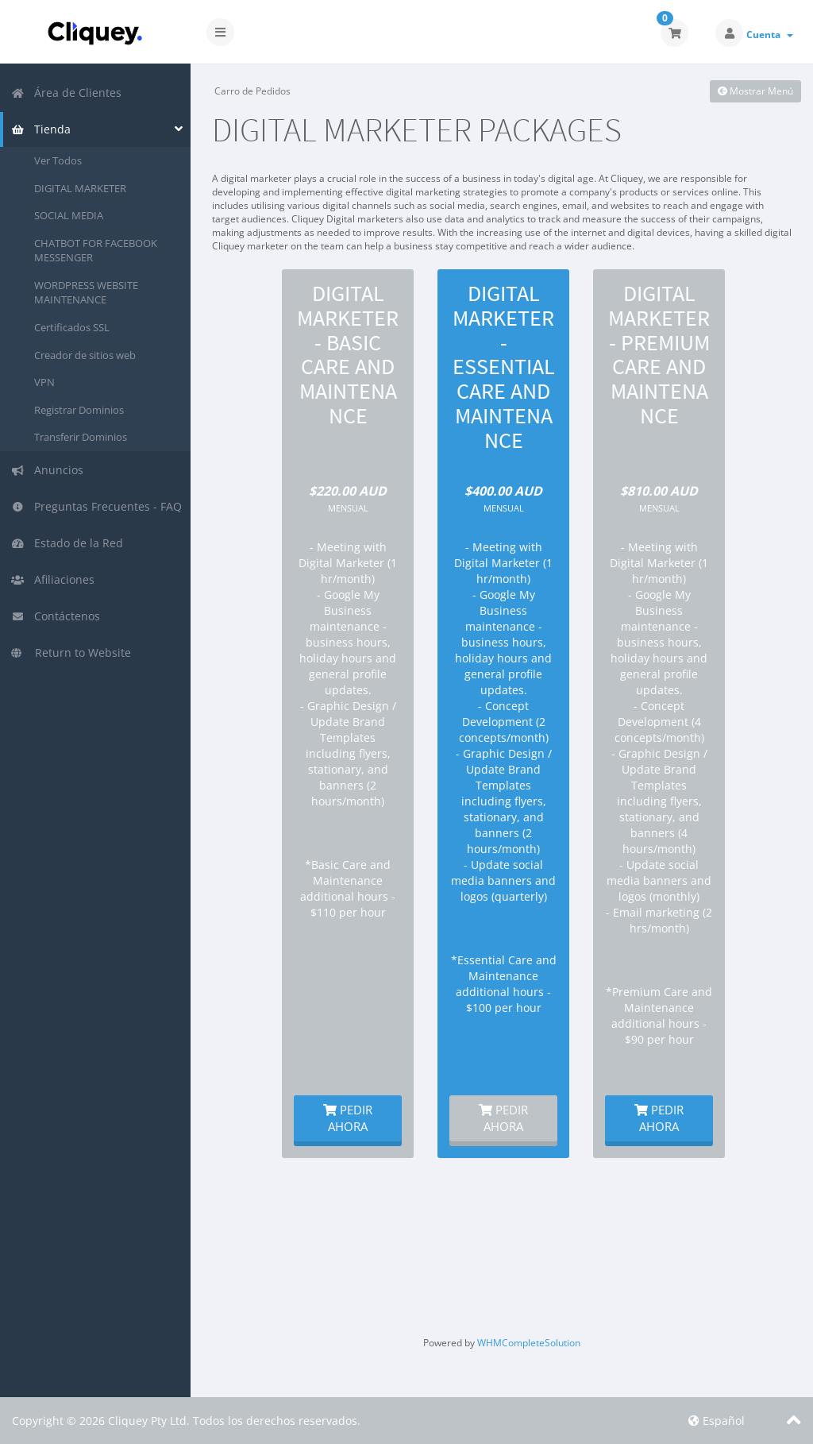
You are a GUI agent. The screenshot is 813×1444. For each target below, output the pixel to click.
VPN (44, 382)
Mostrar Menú (755, 91)
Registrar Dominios (79, 410)
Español (716, 1420)
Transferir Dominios (80, 437)
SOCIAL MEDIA (68, 215)
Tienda (41, 129)
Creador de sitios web (85, 355)
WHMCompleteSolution (528, 1343)
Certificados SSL (72, 327)
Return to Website (71, 652)
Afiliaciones (52, 579)
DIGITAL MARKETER (80, 188)
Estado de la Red (67, 542)
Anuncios (47, 469)
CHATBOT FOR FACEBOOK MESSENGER (95, 250)
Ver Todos (58, 160)
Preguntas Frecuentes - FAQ (96, 506)
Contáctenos (55, 616)
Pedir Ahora (347, 1118)
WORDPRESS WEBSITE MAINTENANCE (86, 292)
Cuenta (769, 34)
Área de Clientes (66, 92)
